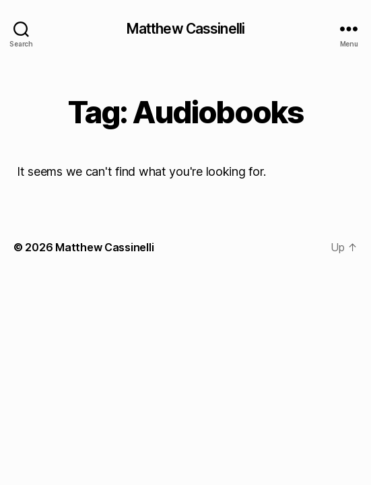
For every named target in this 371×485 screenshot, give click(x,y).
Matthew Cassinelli (185, 29)
